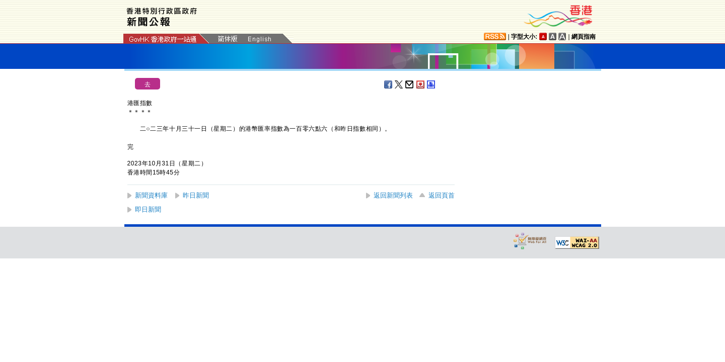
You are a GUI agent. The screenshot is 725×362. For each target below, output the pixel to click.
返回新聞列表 (393, 195)
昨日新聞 (196, 195)
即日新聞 (148, 209)
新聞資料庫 (151, 195)
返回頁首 (441, 195)
